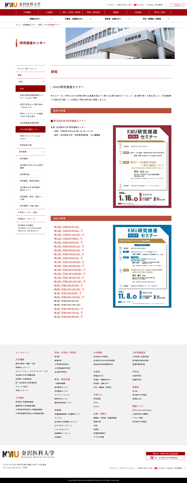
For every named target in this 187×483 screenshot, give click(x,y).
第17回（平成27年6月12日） (68, 254)
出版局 (96, 429)
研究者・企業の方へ (113, 19)
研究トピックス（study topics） (30, 137)
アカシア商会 (137, 418)
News (96, 402)
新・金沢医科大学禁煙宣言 (26, 383)
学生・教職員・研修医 (152, 19)
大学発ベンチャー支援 (27, 212)
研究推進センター (29, 25)
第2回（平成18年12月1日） (67, 312)
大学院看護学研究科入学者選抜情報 (30, 413)
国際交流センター (62, 399)
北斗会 (135, 391)
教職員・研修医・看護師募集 (105, 418)
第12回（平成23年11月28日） (68, 273)
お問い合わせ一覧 (124, 5)
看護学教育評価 (138, 364)
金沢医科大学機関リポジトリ (66, 422)
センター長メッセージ (27, 68)
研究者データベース (26, 219)
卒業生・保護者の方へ (74, 19)
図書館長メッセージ (63, 433)
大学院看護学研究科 (63, 368)
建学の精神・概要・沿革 (25, 364)
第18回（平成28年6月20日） (68, 250)
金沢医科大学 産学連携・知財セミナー (30, 188)
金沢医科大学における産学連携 (31, 166)
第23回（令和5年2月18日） (67, 231)
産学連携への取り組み (29, 206)
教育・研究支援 (93, 12)
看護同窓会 (136, 380)
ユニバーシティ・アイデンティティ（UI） (32, 371)
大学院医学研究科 (62, 364)
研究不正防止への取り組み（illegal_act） (31, 105)
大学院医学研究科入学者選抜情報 (29, 409)
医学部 (57, 357)
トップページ (22, 352)
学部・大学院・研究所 (71, 12)
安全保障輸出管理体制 (29, 123)
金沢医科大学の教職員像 (25, 375)
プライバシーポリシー (127, 468)
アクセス (110, 5)
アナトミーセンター (63, 395)
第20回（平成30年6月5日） (67, 242)
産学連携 (24, 158)
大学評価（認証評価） (141, 357)
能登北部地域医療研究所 (103, 364)
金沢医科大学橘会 (139, 395)
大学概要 (27, 12)
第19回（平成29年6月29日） (68, 246)
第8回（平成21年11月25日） (68, 289)
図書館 (115, 12)
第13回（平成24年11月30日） (68, 270)
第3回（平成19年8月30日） (67, 309)
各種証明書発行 (100, 433)
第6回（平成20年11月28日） (68, 297)
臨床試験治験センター (63, 403)
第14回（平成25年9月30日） (68, 266)
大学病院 (137, 12)
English (177, 5)
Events (96, 406)
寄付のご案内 (159, 12)
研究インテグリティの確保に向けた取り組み (31, 114)
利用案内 (58, 437)
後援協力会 (136, 399)
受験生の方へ (35, 19)
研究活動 (97, 399)
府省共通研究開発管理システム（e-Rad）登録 (31, 96)
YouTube (140, 5)
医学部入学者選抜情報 (24, 402)
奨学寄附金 (25, 174)
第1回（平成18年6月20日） (67, 316)
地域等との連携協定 (24, 379)
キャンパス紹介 (22, 387)
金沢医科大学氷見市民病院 (104, 360)
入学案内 (49, 12)
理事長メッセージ (23, 367)
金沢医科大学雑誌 (139, 422)
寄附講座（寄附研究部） (30, 181)
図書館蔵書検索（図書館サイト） (68, 414)
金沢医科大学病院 (101, 357)
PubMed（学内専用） (155, 5)
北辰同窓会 (136, 376)
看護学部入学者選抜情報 (25, 406)
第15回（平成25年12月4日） (68, 262)
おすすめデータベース (63, 425)
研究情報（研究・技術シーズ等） (31, 197)
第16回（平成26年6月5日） (67, 258)
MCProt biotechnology (142, 410)
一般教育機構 (60, 383)
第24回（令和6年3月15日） (67, 227)
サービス (58, 418)
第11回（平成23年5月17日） (68, 277)
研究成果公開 (25, 145)
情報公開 (97, 422)
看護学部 (58, 360)
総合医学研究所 (61, 372)
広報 (95, 425)
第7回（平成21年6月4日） (66, 293)
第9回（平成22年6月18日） (67, 285)
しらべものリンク (62, 429)
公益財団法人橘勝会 (140, 414)
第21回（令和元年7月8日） (67, 238)
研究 (40, 25)
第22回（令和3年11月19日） (68, 234)
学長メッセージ (22, 390)
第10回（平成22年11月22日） (68, 281)
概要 (20, 75)
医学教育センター (62, 387)
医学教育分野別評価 (140, 360)
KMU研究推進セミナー (30, 129)
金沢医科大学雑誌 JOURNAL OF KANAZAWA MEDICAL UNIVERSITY (30, 228)
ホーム (18, 25)
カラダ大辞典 (99, 437)
